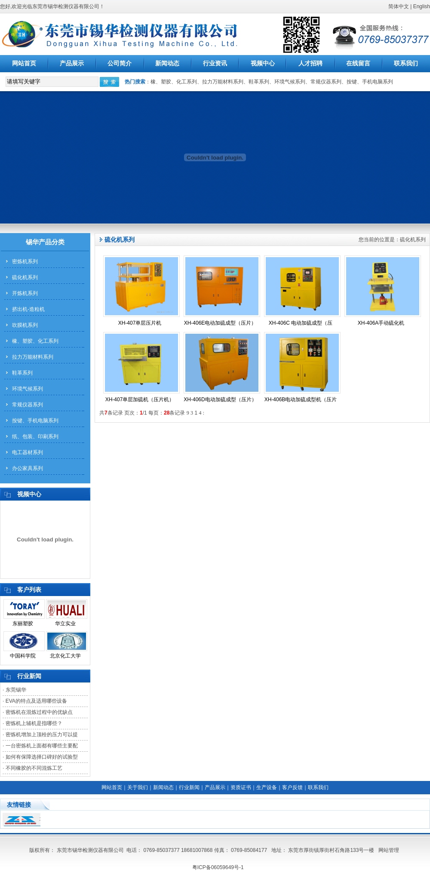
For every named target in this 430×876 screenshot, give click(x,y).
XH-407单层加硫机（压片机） (140, 400)
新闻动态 (167, 63)
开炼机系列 (25, 293)
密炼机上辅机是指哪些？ (34, 723)
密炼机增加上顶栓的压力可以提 (42, 735)
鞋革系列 (22, 373)
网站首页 (24, 63)
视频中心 (263, 63)
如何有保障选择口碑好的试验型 (42, 757)
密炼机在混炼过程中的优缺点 (39, 712)
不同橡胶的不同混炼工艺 (34, 768)
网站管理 (388, 850)
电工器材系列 (27, 452)
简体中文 (398, 6)
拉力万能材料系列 (32, 357)
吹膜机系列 (25, 325)
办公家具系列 (27, 468)
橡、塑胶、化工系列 (35, 341)
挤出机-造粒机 (28, 309)
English (421, 6)
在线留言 (358, 63)
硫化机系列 (25, 277)
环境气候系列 (27, 389)
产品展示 (72, 63)
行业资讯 (215, 63)
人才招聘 (310, 63)
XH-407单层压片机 (140, 323)
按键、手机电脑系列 (35, 421)
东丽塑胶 (22, 624)
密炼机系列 (25, 261)
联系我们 (406, 63)
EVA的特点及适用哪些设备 (36, 701)
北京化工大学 (65, 656)
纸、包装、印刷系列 (35, 436)
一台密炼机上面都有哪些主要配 (42, 746)
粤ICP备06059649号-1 (218, 867)
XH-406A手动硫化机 (381, 323)
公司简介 (120, 63)
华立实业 (65, 624)
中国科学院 (23, 656)
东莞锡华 (16, 690)
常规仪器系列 (27, 405)
